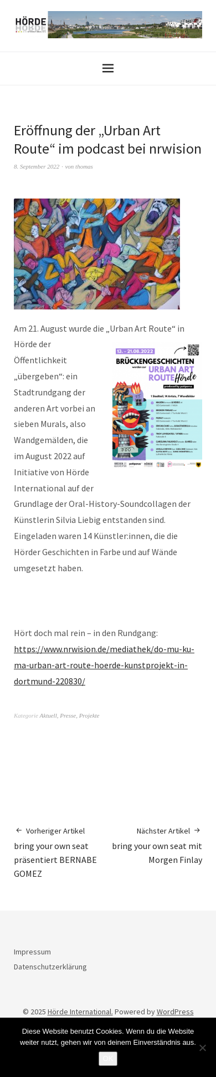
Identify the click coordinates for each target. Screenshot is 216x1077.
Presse (68, 715)
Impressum (32, 952)
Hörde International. (80, 1012)
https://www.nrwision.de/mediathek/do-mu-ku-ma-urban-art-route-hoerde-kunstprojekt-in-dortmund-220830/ (104, 665)
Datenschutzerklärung (50, 967)
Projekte (89, 715)
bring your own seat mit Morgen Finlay (155, 845)
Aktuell (48, 715)
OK (108, 1058)
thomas (84, 166)
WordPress (175, 1012)
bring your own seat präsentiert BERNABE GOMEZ (61, 852)
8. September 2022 (36, 166)
